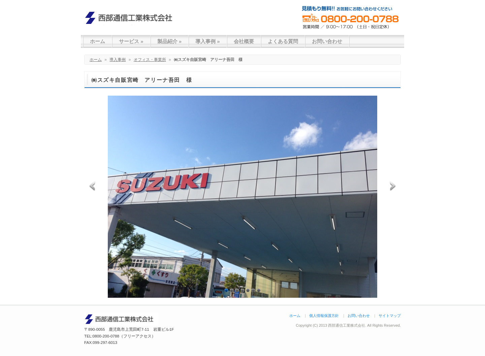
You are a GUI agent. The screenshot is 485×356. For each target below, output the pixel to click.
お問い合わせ (327, 41)
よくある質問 (283, 41)
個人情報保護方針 (324, 316)
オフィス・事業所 (150, 59)
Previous (93, 185)
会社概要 (244, 41)
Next (392, 185)
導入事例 (207, 41)
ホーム (97, 41)
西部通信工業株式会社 (131, 18)
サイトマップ (390, 316)
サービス (131, 41)
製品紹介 (169, 41)
